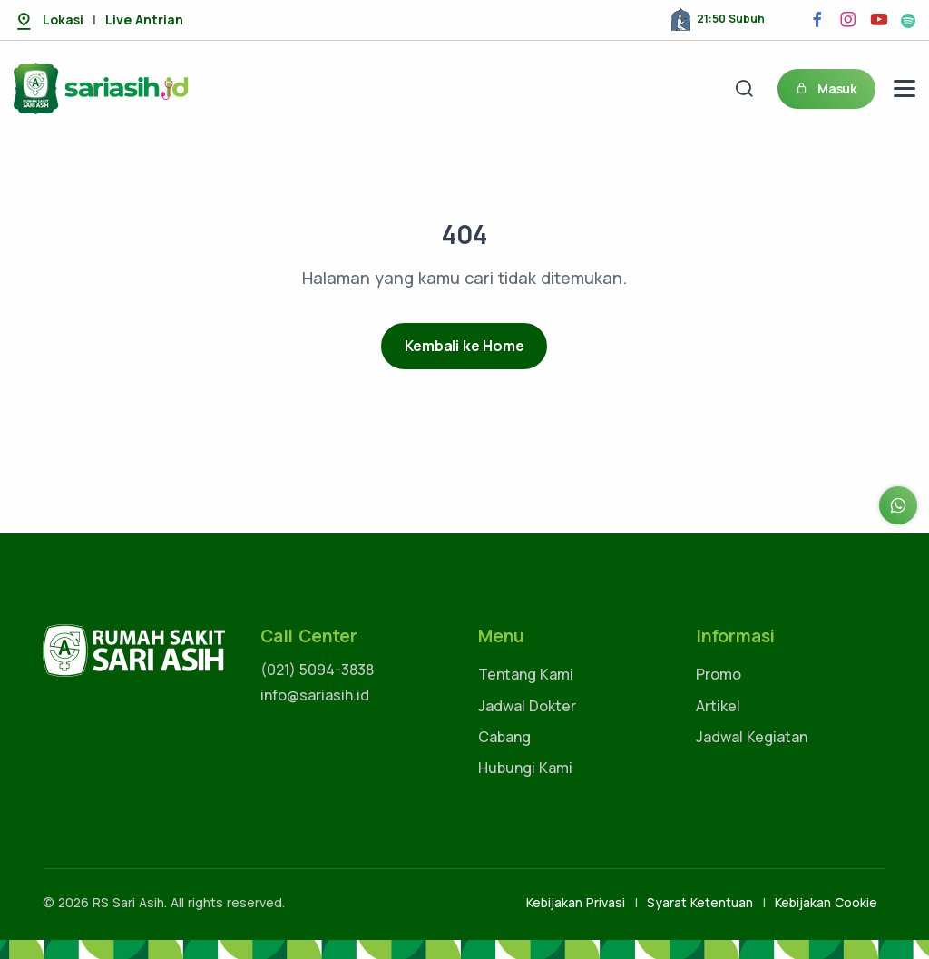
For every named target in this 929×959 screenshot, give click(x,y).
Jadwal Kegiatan (751, 737)
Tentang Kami (525, 674)
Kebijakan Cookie (826, 902)
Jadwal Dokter (527, 706)
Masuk (826, 89)
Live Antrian (144, 19)
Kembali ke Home (464, 346)
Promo (718, 674)
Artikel (718, 706)
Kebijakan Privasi (575, 902)
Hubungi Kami (525, 768)
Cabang (504, 737)
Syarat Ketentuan (700, 902)
